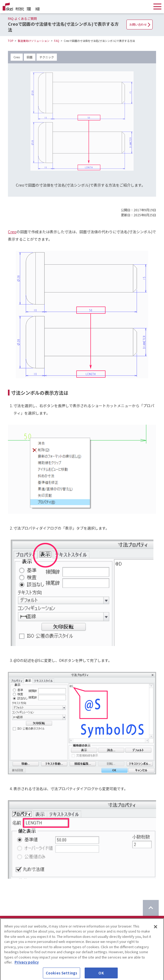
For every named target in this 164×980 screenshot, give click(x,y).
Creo (16, 57)
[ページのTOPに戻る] (151, 908)
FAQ (56, 41)
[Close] (155, 930)
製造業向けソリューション (33, 41)
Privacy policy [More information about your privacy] (27, 965)
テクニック (46, 57)
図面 (30, 57)
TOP (10, 41)
